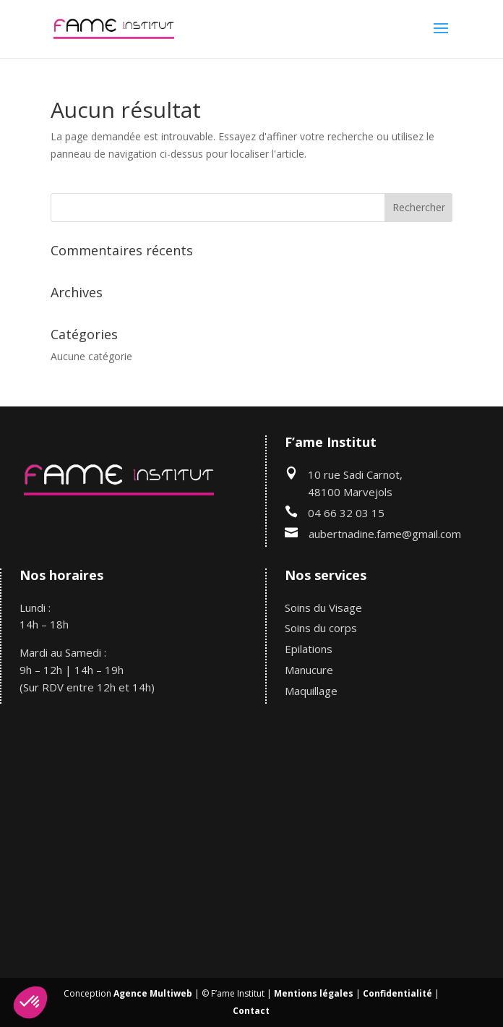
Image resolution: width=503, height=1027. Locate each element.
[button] (30, 1002)
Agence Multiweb (152, 993)
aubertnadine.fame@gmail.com (385, 534)
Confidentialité (397, 993)
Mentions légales (313, 993)
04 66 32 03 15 (346, 513)
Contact (251, 1011)
